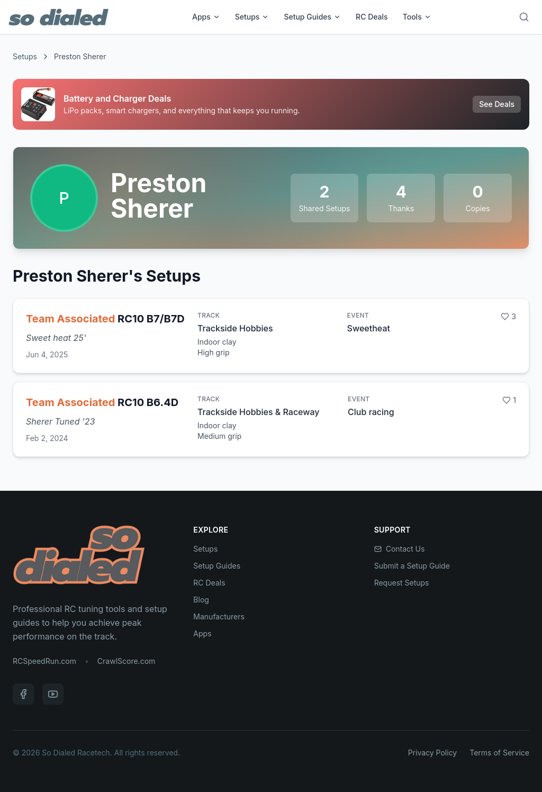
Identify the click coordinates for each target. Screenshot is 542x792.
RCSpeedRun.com (44, 660)
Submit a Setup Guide (412, 565)
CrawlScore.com (126, 660)
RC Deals (372, 16)
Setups (252, 16)
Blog (201, 599)
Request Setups (401, 582)
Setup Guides (312, 16)
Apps (206, 16)
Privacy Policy (432, 752)
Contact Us (399, 548)
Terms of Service (499, 752)
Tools (417, 16)
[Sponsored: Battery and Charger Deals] (271, 104)
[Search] (524, 16)
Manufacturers (219, 616)
